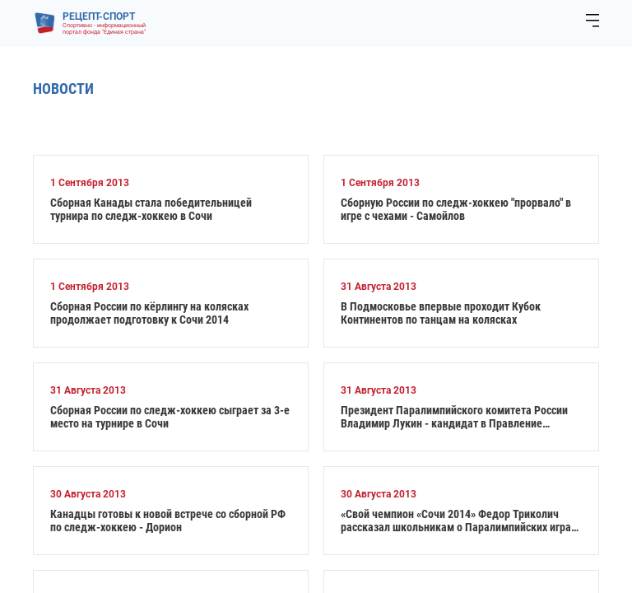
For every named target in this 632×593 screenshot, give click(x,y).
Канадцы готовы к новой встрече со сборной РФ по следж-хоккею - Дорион (168, 520)
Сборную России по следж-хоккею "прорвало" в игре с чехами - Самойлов (456, 209)
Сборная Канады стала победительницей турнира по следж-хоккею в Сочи (151, 209)
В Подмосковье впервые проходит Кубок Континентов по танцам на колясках (441, 313)
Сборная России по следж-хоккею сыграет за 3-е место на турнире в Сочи (170, 417)
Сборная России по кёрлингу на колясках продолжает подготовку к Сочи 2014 (149, 313)
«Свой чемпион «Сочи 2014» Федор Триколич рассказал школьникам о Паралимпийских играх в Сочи (458, 520)
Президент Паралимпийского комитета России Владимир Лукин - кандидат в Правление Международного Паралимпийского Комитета (454, 417)
